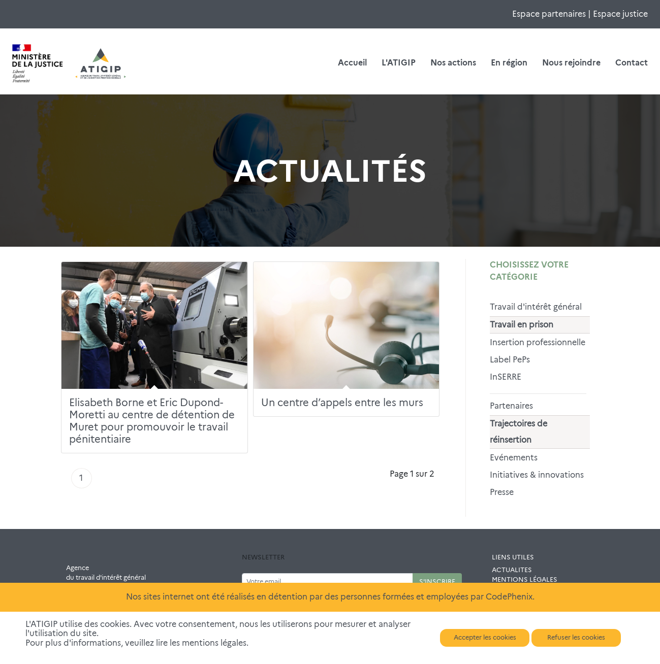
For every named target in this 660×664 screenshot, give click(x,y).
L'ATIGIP (399, 63)
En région (509, 63)
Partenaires (511, 406)
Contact (631, 63)
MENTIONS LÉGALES (524, 579)
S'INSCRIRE (437, 581)
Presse (502, 492)
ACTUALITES (512, 570)
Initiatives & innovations (537, 475)
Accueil (352, 63)
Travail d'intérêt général (536, 307)
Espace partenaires (549, 14)
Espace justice (620, 14)
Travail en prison (521, 324)
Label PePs (510, 359)
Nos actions (453, 63)
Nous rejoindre (571, 63)
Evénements (514, 457)
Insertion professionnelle (537, 342)
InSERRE (505, 377)
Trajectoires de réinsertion (518, 432)
